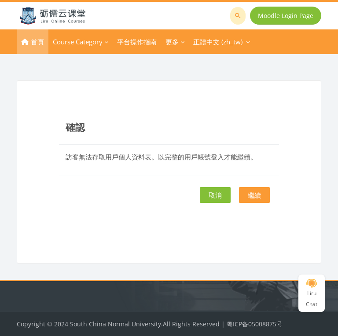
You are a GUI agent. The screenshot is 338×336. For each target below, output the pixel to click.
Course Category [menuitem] (78, 41)
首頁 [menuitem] (37, 41)
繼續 (254, 195)
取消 (215, 195)
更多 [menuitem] (172, 41)
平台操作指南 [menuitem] (137, 41)
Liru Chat (311, 293)
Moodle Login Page (285, 15)
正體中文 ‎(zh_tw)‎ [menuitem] (217, 41)
